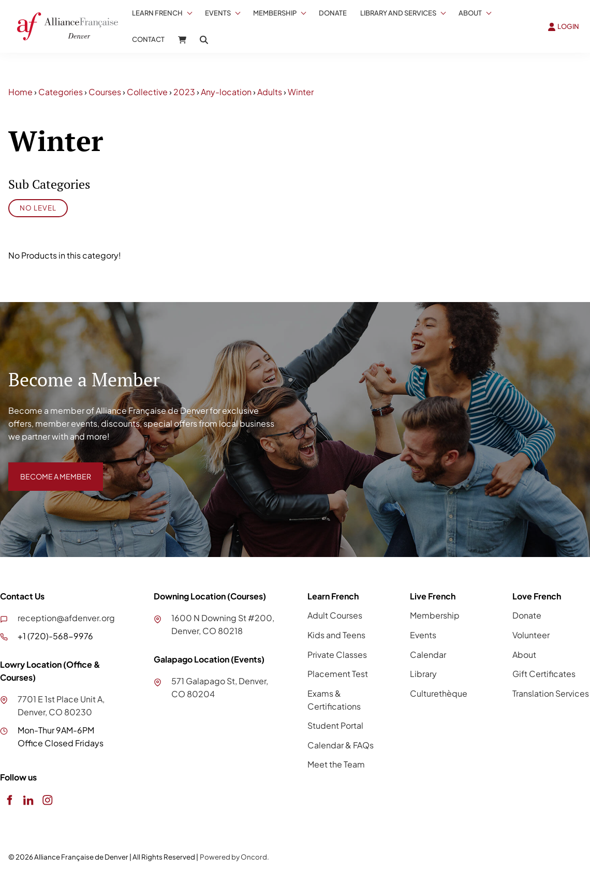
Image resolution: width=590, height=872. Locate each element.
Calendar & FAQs (340, 745)
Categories (60, 91)
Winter (301, 91)
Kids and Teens (336, 634)
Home (20, 91)
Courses (105, 91)
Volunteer (531, 634)
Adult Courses (334, 615)
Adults (269, 91)
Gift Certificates (544, 673)
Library (423, 673)
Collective (147, 91)
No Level (38, 207)
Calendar (428, 654)
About (470, 13)
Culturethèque (438, 693)
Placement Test (337, 673)
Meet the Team (336, 764)
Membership (275, 13)
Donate (333, 13)
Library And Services (398, 13)
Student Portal (335, 725)
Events (218, 13)
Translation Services (550, 693)
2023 (184, 91)
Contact (148, 39)
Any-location (226, 91)
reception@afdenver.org (66, 617)
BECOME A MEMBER (48, 468)
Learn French (157, 13)
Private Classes (337, 654)
